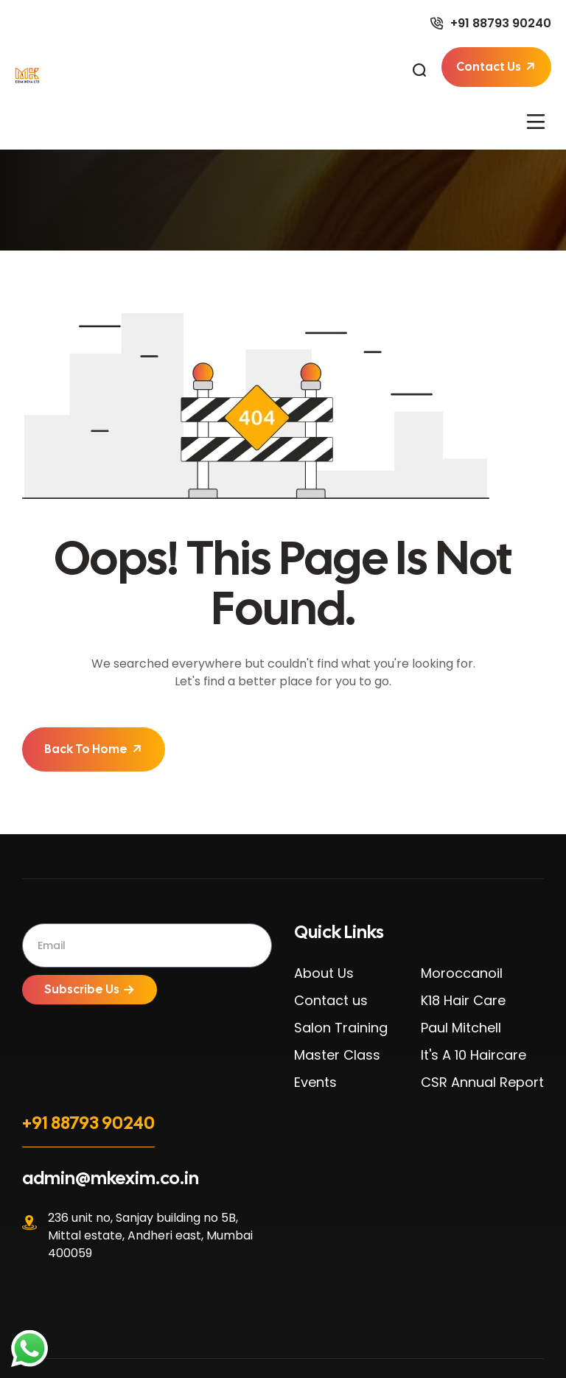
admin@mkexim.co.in (110, 1178)
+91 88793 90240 (88, 1122)
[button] (536, 121)
